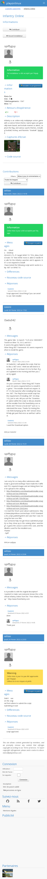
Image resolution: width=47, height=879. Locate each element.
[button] (44, 3)
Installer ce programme (31, 85)
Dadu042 (11, 289)
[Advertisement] (22, 841)
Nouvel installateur (14, 36)
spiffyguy (10, 46)
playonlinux (11, 3)
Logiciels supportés (13, 9)
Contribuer (14, 29)
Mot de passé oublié (11, 787)
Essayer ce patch (33, 243)
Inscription (7, 784)
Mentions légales (9, 810)
